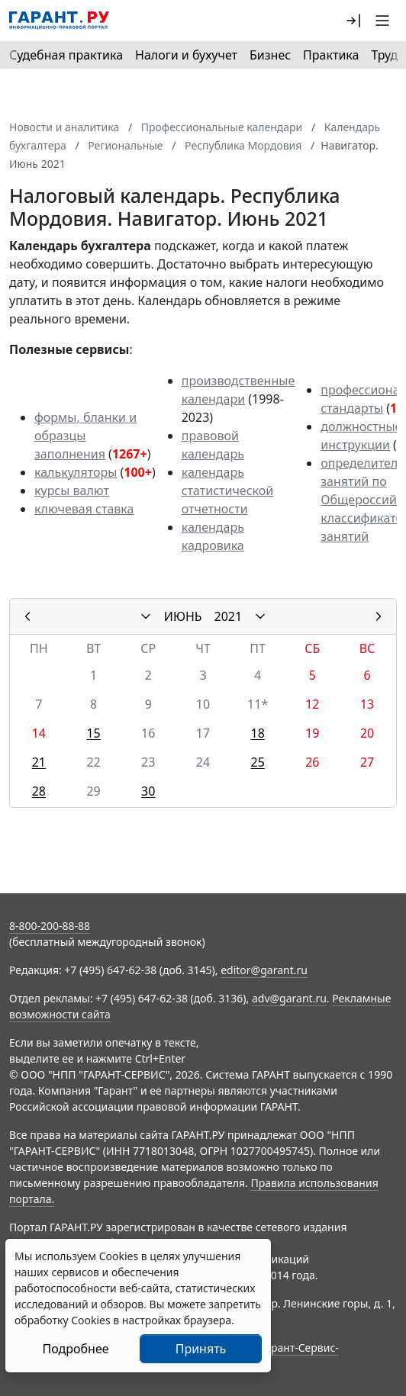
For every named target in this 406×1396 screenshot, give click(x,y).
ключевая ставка (84, 508)
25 (258, 762)
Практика (331, 55)
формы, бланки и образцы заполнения (85, 435)
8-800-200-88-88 (49, 925)
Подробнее (75, 1348)
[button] (353, 20)
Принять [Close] (201, 1348)
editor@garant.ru (264, 970)
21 (39, 762)
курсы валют (71, 490)
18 (258, 733)
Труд (384, 55)
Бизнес (270, 55)
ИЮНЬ (183, 616)
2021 (228, 616)
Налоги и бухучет (186, 55)
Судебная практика (66, 55)
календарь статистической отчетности (227, 490)
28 (39, 791)
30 (148, 791)
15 (93, 733)
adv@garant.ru (289, 998)
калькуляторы (75, 472)
